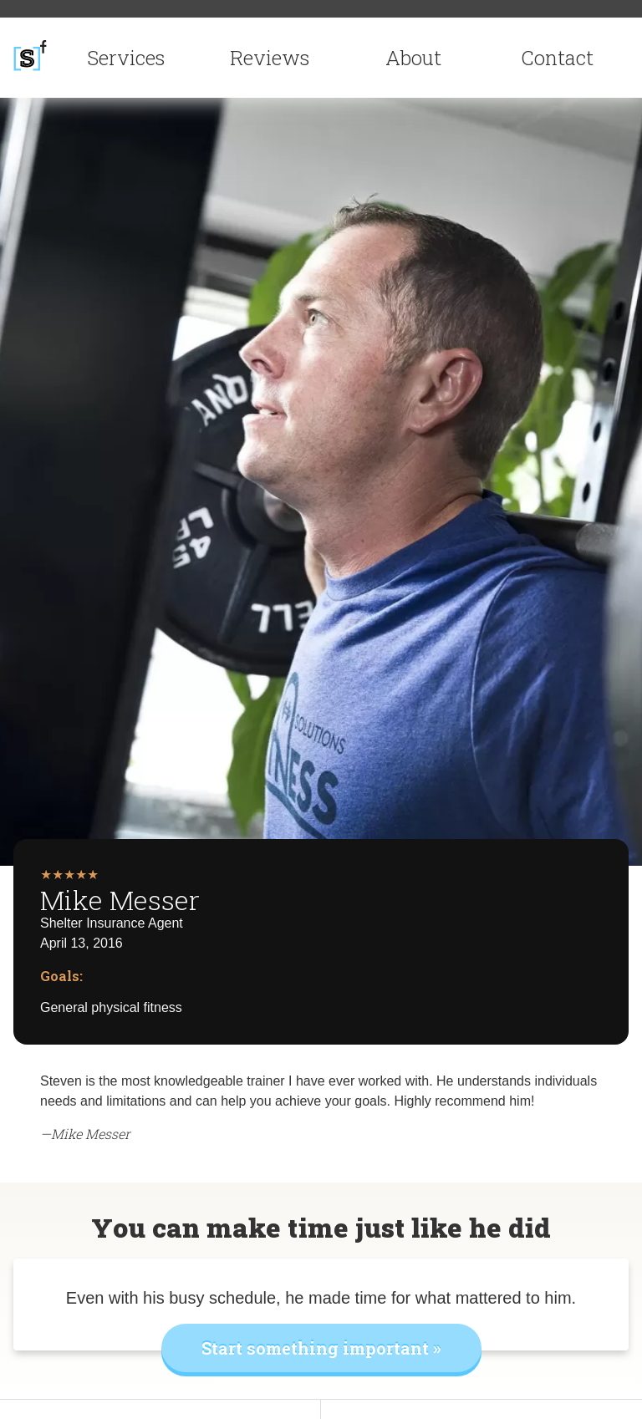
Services (126, 57)
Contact (557, 57)
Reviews (269, 57)
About (413, 57)
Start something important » (321, 1348)
